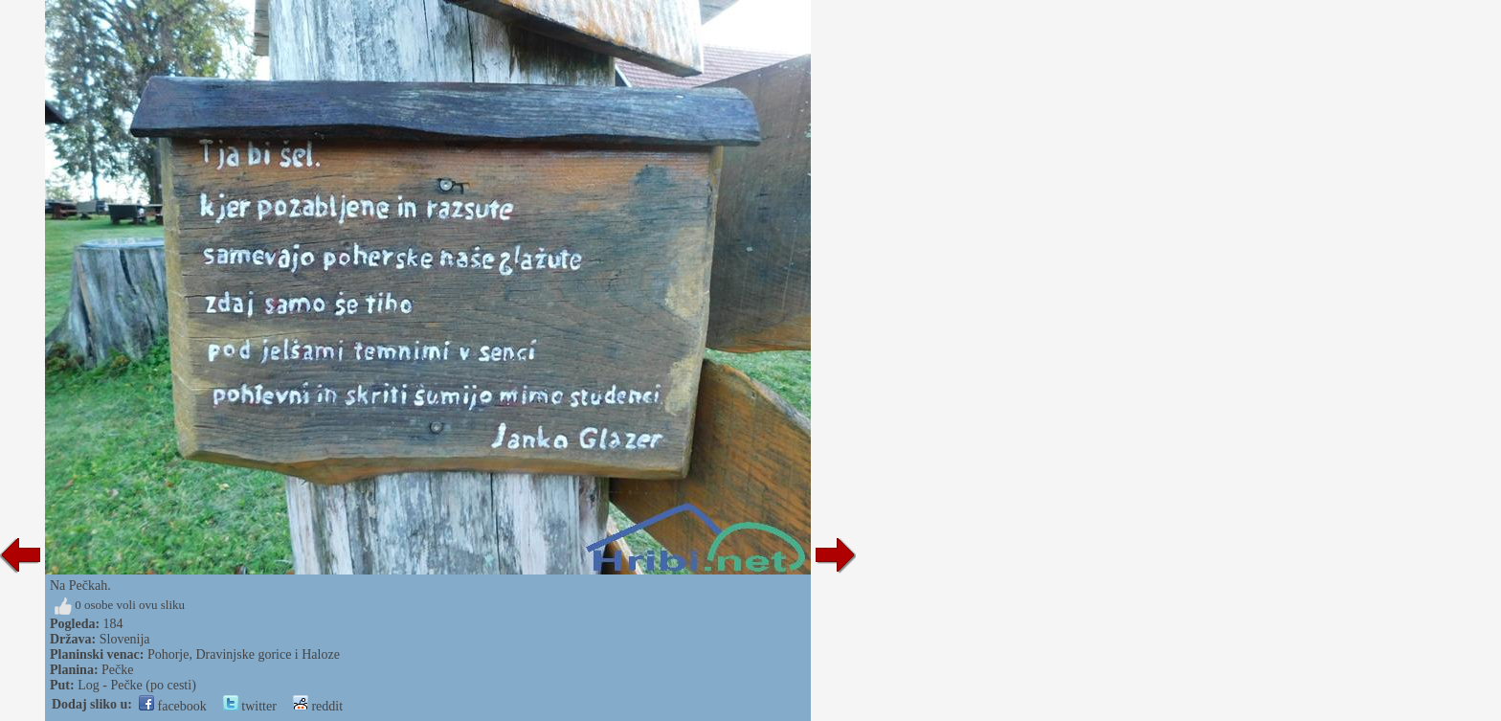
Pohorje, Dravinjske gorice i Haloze (243, 654)
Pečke (117, 670)
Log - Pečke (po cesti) (137, 685)
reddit (318, 706)
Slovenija (125, 639)
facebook (173, 706)
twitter (250, 706)
